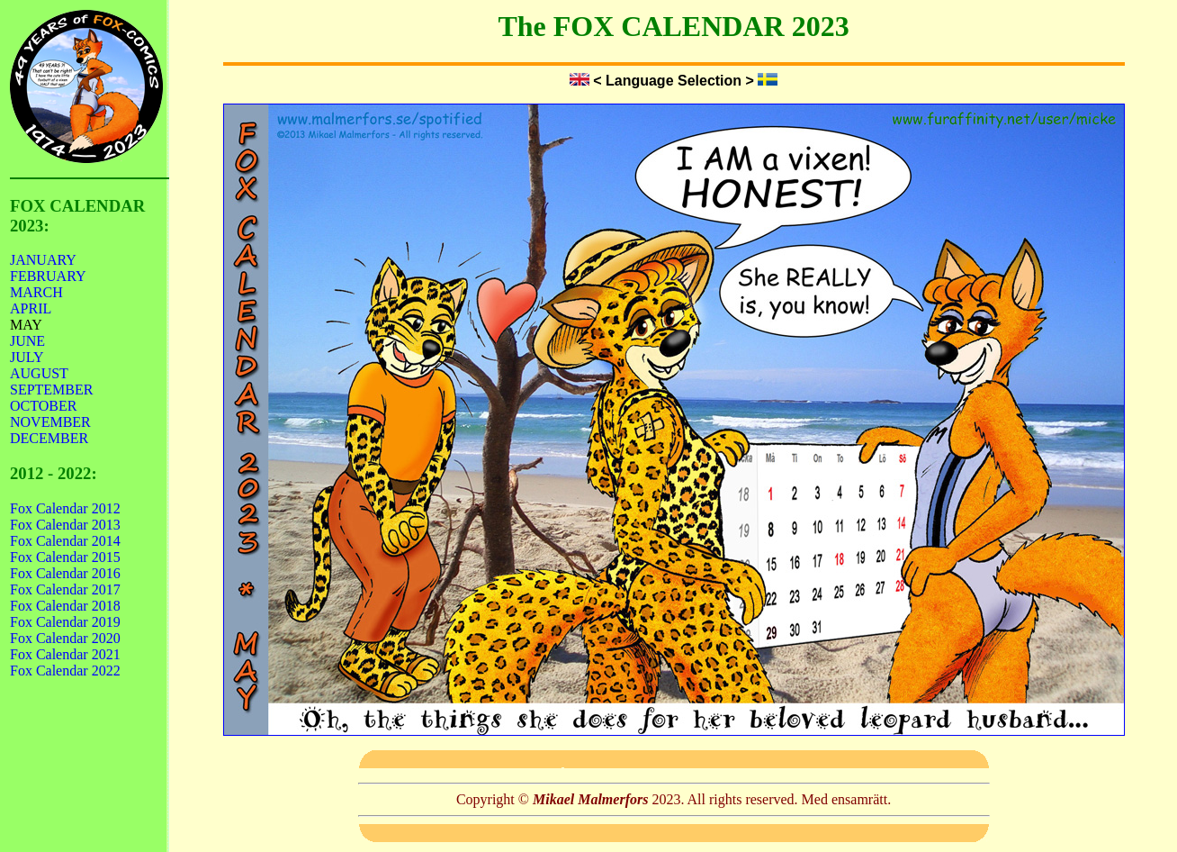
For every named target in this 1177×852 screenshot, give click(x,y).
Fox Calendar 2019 (65, 622)
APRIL (30, 308)
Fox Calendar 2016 (65, 573)
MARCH (36, 292)
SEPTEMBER (51, 389)
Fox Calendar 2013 (65, 524)
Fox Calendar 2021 (65, 654)
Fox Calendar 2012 (65, 508)
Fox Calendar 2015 (65, 557)
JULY (27, 357)
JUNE (27, 341)
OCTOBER (43, 405)
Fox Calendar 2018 (65, 605)
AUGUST (39, 373)
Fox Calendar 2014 (65, 540)
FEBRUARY (47, 276)
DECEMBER (49, 438)
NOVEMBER (50, 422)
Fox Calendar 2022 (65, 670)
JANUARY (43, 259)
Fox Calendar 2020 (65, 638)
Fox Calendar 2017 (65, 589)
